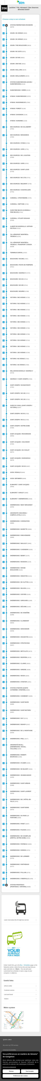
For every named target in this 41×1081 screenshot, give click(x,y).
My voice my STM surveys (10, 1045)
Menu (2, 2)
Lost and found (8, 994)
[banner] (20, 2)
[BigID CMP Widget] (20, 1065)
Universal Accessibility (9, 1050)
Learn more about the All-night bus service (16, 920)
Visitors (6, 999)
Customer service (9, 990)
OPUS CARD (8, 986)
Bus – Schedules (25, 965)
